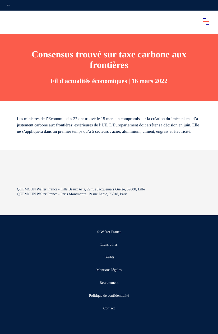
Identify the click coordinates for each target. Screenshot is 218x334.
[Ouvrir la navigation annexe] (8, 5)
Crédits (109, 257)
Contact (109, 308)
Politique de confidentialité (109, 296)
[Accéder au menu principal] (206, 21)
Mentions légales (109, 270)
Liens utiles (109, 245)
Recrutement (109, 283)
